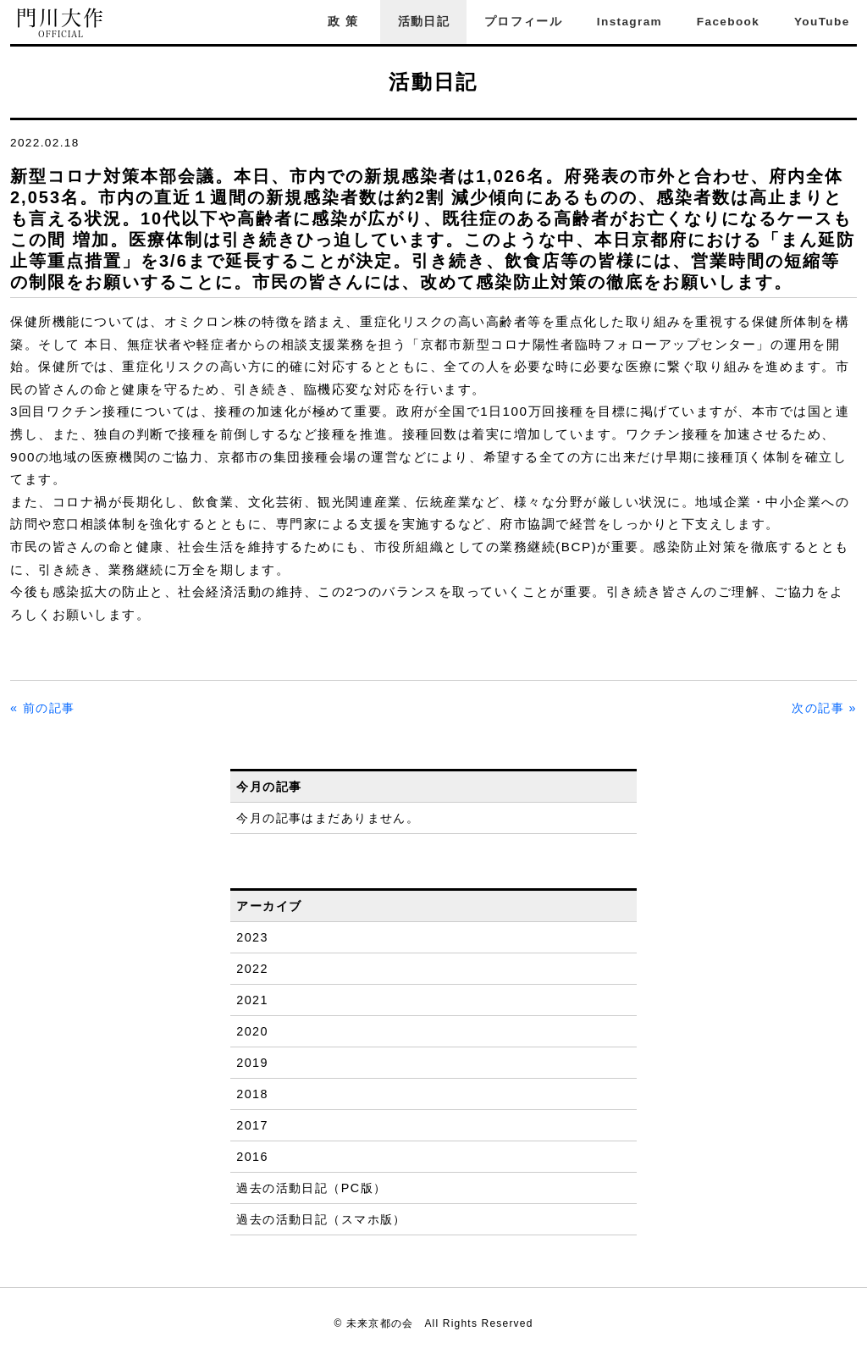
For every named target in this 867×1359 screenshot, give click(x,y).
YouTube (822, 21)
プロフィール (523, 21)
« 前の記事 (42, 708)
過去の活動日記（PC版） (311, 1188)
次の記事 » (824, 708)
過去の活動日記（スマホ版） (321, 1219)
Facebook (728, 21)
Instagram (629, 21)
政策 (345, 21)
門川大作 (61, 23)
